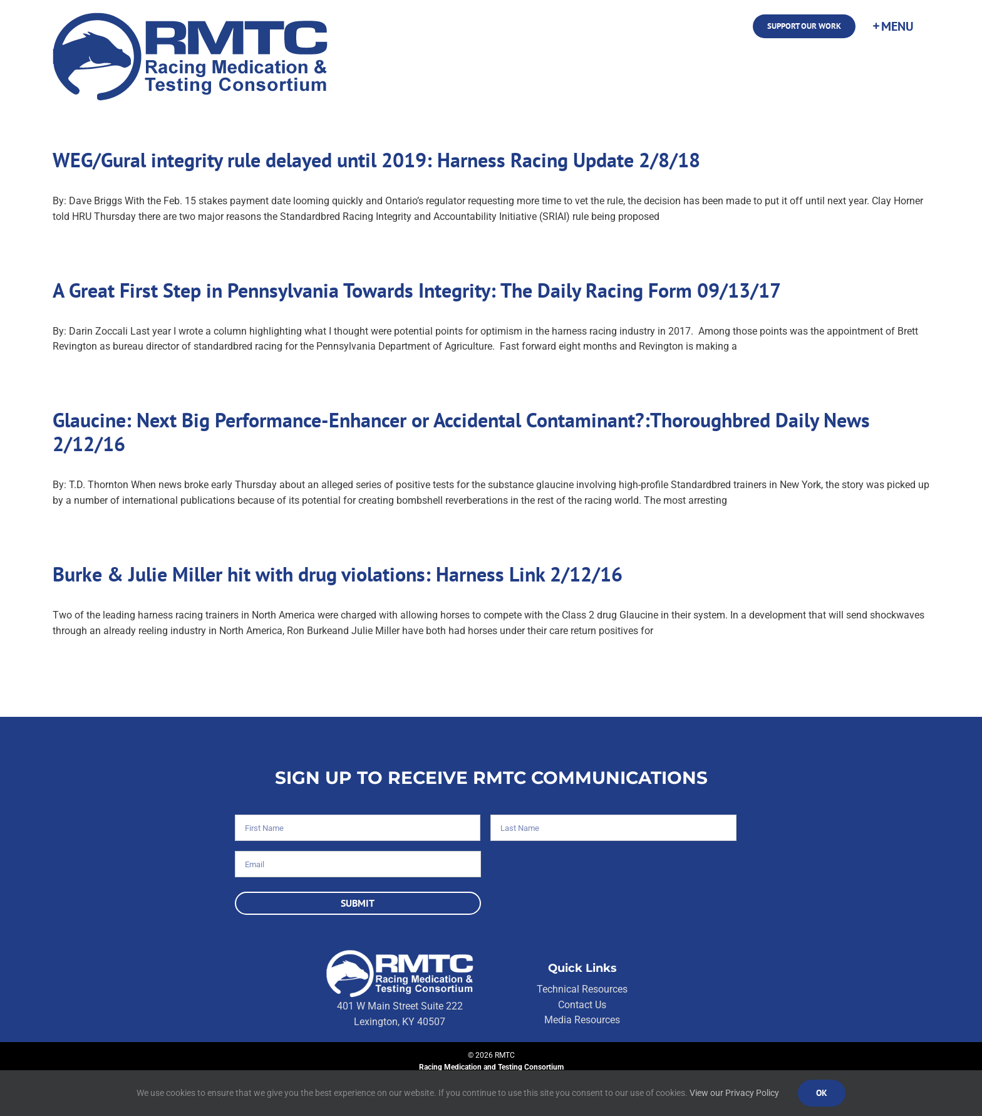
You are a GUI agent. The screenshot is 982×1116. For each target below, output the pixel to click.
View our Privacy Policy (734, 1093)
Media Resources (582, 1020)
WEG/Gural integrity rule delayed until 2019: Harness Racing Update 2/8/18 (376, 160)
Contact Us (582, 1005)
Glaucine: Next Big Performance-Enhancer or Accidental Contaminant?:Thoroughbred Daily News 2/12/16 (461, 432)
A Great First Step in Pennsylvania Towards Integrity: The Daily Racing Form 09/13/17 (417, 290)
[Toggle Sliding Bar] (892, 26)
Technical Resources (582, 989)
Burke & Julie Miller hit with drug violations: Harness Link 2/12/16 (338, 574)
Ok (821, 1092)
